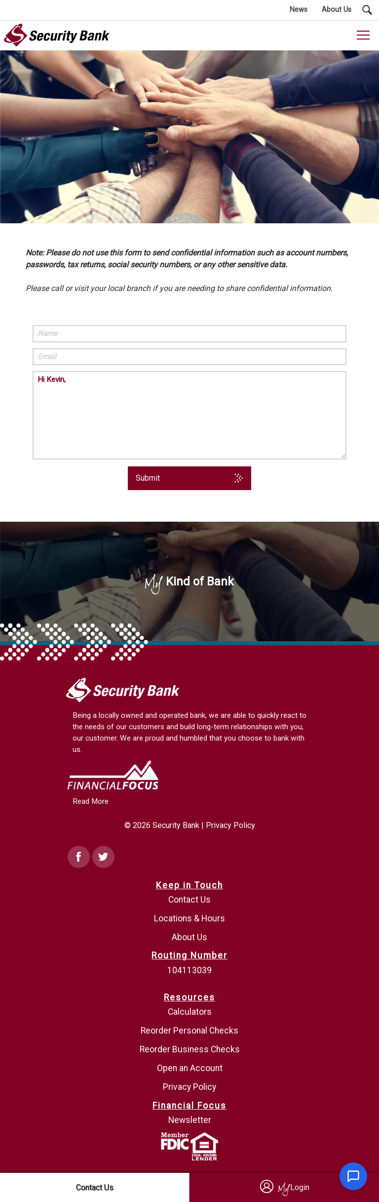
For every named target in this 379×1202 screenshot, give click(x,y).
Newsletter (189, 1120)
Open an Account (190, 1068)
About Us (189, 937)
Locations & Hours (189, 918)
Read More (91, 801)
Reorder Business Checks (190, 1049)
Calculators (190, 1012)
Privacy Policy (230, 825)
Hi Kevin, (189, 415)
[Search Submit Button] (367, 10)
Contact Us (189, 900)
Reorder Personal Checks (189, 1031)
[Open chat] (353, 1176)
